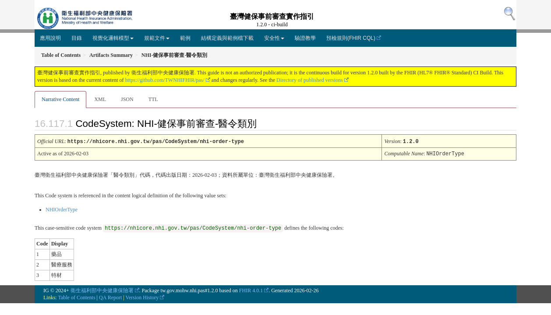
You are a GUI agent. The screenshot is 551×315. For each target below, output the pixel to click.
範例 (185, 38)
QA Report (110, 297)
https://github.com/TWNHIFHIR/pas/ (165, 80)
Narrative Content (60, 99)
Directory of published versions (309, 80)
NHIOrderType (62, 209)
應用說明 (50, 38)
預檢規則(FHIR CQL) (350, 38)
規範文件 (157, 38)
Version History (142, 297)
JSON (127, 99)
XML (100, 99)
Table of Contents (76, 297)
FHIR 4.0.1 (251, 290)
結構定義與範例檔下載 (227, 38)
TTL (153, 99)
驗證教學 (305, 38)
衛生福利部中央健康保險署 (102, 290)
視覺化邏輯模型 (113, 38)
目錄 (76, 38)
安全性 (274, 38)
